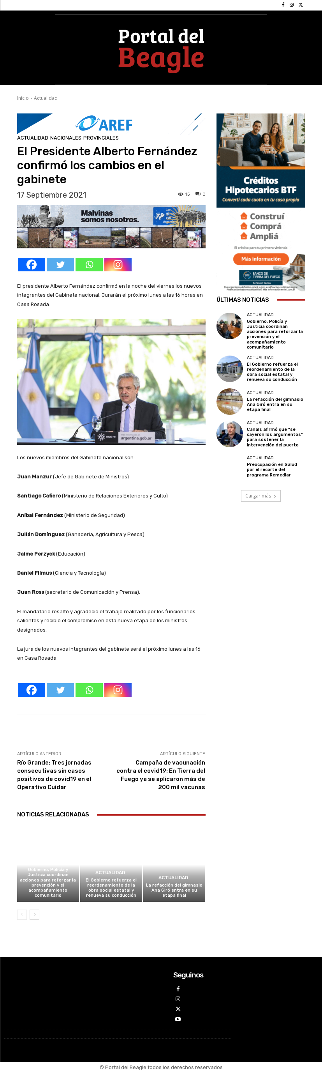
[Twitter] (60, 264)
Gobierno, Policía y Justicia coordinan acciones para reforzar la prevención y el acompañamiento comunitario (48, 882)
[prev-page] (22, 915)
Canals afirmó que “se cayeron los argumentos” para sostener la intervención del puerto (275, 437)
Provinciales (101, 137)
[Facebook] (31, 264)
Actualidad (46, 98)
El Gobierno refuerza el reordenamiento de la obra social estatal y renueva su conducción (111, 888)
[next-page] (34, 915)
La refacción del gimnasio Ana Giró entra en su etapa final (174, 890)
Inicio (23, 98)
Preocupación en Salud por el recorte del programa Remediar (272, 469)
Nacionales (65, 137)
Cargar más (260, 495)
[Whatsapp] (89, 264)
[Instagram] (118, 264)
